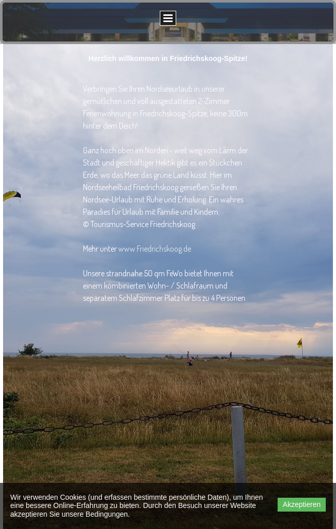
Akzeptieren (302, 504)
